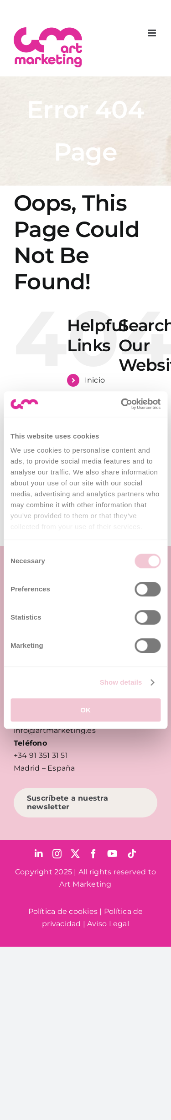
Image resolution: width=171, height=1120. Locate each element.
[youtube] (112, 853)
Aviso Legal (108, 923)
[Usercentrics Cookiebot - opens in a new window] (122, 404)
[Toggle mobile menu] (152, 33)
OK (85, 710)
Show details (121, 682)
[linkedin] (39, 853)
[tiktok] (131, 853)
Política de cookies (63, 911)
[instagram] (57, 853)
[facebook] (93, 853)
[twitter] (75, 853)
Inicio (95, 380)
